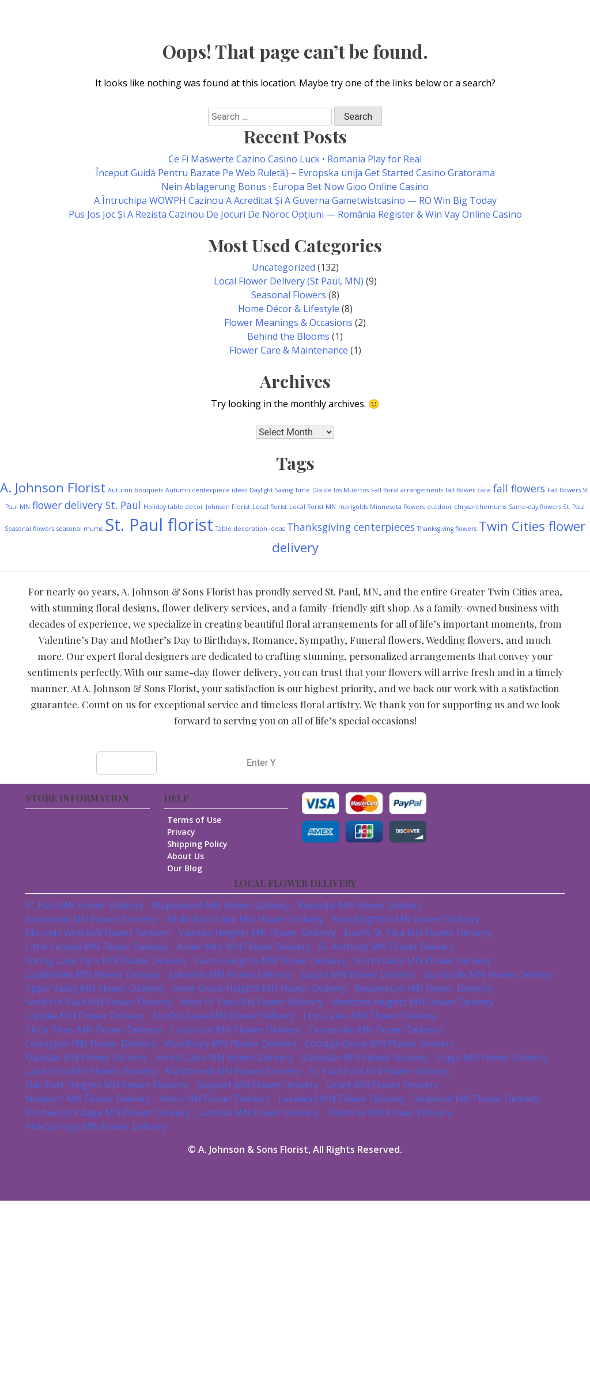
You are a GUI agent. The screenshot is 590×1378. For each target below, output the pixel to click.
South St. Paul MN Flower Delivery (98, 1002)
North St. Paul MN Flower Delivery (417, 933)
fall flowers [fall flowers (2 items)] (519, 488)
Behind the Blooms (288, 336)
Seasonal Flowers (288, 294)
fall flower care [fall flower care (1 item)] (468, 490)
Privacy (186, 831)
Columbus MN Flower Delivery (235, 1029)
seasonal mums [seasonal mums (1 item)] (79, 529)
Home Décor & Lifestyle (288, 308)
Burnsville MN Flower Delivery (488, 974)
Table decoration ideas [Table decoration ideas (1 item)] (250, 529)
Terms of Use (199, 819)
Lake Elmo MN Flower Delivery (91, 1071)
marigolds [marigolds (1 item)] (353, 507)
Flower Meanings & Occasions (288, 322)
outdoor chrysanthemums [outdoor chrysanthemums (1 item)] (466, 507)
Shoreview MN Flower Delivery (91, 919)
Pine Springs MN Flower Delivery (96, 1126)
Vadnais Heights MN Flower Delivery (257, 933)
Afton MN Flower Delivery (214, 1098)
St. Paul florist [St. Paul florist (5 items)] (159, 524)
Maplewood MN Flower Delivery (221, 905)
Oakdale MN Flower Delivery (86, 1057)
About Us (190, 856)
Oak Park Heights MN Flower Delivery (106, 1085)
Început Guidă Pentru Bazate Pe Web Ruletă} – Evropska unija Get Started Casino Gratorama (295, 172)
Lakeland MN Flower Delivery (341, 1098)
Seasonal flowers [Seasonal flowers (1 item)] (29, 529)
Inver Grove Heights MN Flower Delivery (260, 988)
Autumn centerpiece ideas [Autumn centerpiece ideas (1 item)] (206, 490)
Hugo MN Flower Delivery (492, 1057)
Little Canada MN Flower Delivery (97, 946)
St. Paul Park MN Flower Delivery (380, 1071)
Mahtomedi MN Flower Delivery (233, 1071)
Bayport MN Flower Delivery (257, 1085)
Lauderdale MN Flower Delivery (93, 974)
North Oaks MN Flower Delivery (422, 960)
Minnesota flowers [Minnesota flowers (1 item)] (397, 507)
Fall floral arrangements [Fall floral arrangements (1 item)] (407, 490)
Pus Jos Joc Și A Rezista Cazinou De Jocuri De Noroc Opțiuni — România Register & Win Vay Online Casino (295, 214)
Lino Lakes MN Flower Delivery (370, 1015)
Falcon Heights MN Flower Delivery (270, 960)
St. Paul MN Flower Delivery (84, 905)
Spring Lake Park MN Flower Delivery (106, 960)
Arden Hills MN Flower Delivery (244, 946)
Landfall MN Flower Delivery (258, 1112)
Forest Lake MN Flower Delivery (224, 1057)
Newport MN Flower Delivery (88, 1098)
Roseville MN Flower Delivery (360, 905)
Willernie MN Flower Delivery (389, 1112)
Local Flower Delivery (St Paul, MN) (289, 281)
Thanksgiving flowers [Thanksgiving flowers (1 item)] (446, 529)
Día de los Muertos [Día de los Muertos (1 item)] (340, 490)
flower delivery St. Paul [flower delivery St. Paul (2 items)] (86, 505)
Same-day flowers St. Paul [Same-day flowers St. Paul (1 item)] (547, 507)
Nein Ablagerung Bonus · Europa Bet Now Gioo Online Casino (295, 186)
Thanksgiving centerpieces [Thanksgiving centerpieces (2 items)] (351, 527)
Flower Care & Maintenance (288, 350)
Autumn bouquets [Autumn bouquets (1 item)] (135, 490)
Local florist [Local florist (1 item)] (269, 507)
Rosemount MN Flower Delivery (423, 988)
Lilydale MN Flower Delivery (85, 1015)
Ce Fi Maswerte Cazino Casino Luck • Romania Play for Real (295, 159)
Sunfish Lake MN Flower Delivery (224, 1015)
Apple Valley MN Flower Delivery (95, 988)
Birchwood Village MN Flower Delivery (107, 1112)
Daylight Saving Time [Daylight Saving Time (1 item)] (279, 490)
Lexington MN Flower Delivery (90, 1043)
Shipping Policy (202, 843)
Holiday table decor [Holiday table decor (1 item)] (173, 507)
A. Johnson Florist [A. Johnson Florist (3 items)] (52, 487)
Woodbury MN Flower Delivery (230, 1043)
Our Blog (189, 868)
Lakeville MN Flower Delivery (231, 974)
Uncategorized (283, 267)
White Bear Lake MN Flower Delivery (244, 919)
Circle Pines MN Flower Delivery (93, 1029)
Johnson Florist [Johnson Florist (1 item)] (228, 507)
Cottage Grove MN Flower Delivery (380, 1043)
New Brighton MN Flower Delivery (406, 919)
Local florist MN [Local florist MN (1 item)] (312, 507)
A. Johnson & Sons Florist (253, 1149)
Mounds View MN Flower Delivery (98, 933)
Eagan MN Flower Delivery (358, 974)
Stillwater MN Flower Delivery (365, 1057)
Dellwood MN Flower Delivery (476, 1098)
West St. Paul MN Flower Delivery (251, 1002)
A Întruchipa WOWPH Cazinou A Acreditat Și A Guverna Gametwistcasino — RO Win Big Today (295, 200)
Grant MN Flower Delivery (382, 1085)
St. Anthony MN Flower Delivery (387, 946)
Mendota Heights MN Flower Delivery (412, 1002)
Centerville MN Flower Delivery (375, 1029)
